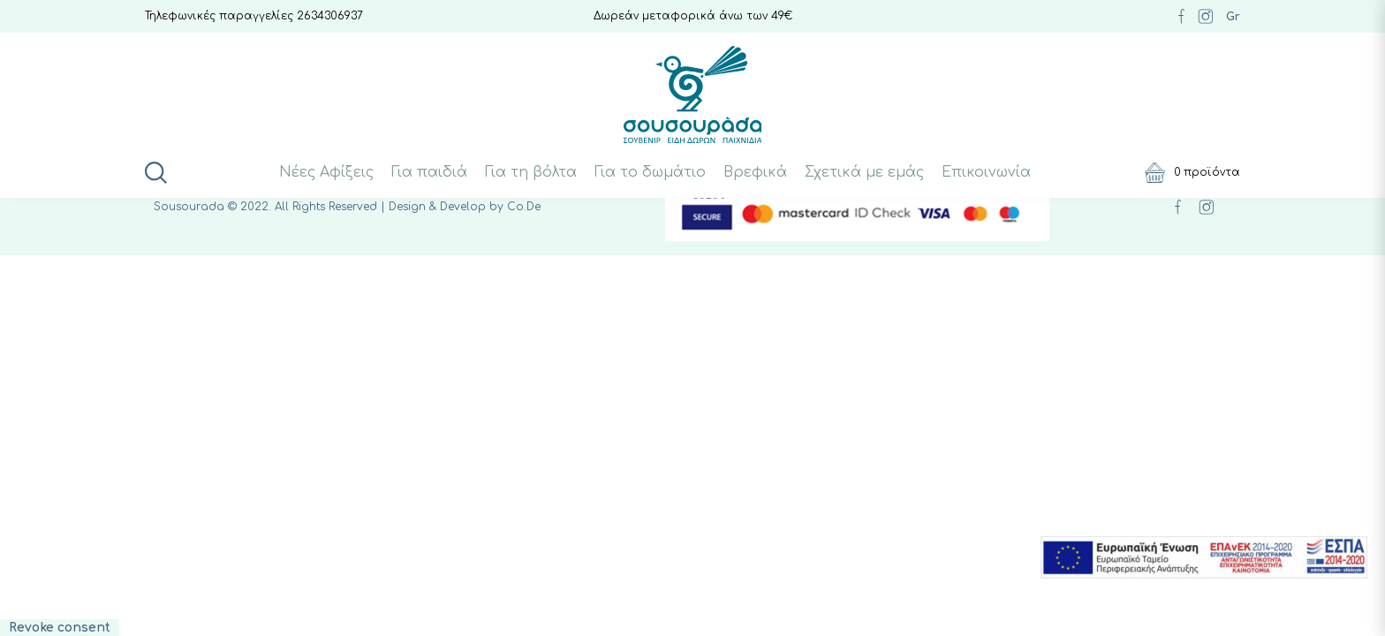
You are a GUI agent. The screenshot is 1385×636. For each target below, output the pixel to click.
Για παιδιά (429, 172)
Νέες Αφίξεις (326, 172)
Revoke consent (59, 627)
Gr (1233, 17)
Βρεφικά (755, 172)
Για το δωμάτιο (650, 172)
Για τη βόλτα (531, 172)
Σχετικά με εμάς (864, 172)
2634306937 (330, 16)
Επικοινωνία (986, 172)
